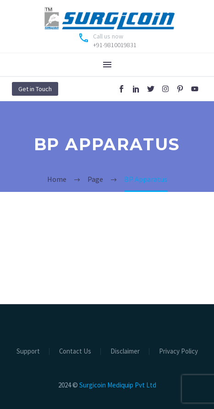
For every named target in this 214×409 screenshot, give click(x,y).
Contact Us (75, 351)
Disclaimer (125, 351)
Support (28, 351)
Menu (107, 64)
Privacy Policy (178, 351)
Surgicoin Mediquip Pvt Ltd (117, 385)
